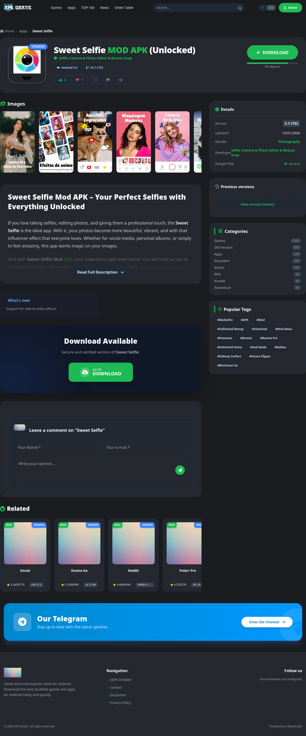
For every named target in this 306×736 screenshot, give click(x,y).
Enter (290, 7)
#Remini (246, 338)
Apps (23, 31)
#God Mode (258, 347)
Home (7, 31)
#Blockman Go (227, 365)
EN (271, 7)
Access (292, 163)
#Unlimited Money (230, 329)
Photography (289, 141)
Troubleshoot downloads (285, 726)
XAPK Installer (119, 679)
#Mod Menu (283, 329)
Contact (114, 687)
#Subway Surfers (229, 356)
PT (262, 7)
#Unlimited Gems (229, 347)
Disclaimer (116, 695)
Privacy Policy (118, 702)
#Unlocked (259, 329)
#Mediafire (225, 320)
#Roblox (280, 347)
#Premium (224, 338)
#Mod (261, 320)
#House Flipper (260, 356)
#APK (244, 320)
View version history (257, 204)
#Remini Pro (269, 338)
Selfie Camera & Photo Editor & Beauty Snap (93, 58)
